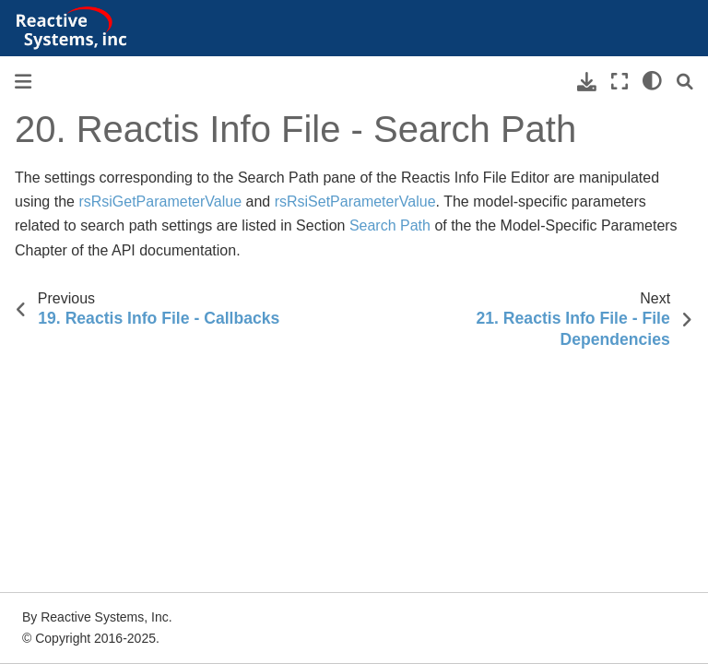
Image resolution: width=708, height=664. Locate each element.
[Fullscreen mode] (619, 81)
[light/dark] (652, 81)
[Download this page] (587, 81)
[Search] (685, 81)
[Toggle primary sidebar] (23, 81)
